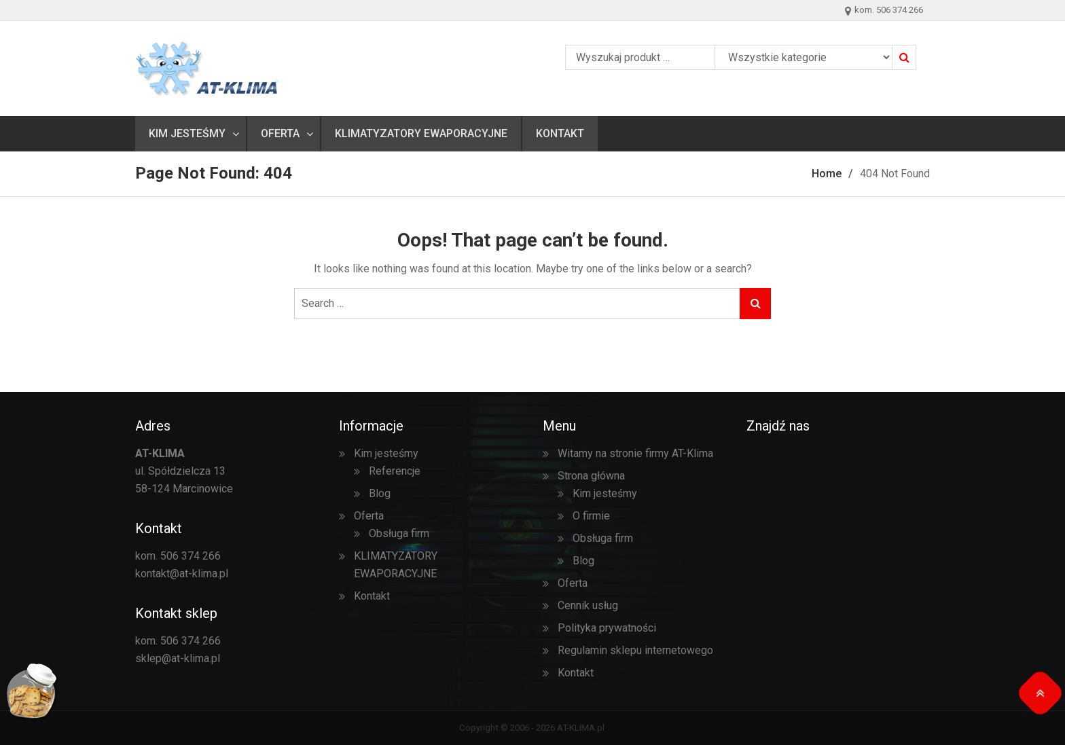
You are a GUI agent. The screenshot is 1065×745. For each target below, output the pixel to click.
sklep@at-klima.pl (177, 658)
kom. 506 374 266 (178, 555)
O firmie (591, 515)
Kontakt (560, 133)
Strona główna (591, 475)
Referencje (394, 471)
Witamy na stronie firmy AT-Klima (635, 453)
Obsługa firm (399, 533)
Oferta (280, 133)
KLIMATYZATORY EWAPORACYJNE (421, 133)
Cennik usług (588, 605)
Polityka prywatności (607, 627)
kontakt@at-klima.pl (181, 573)
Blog (380, 493)
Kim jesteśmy (187, 133)
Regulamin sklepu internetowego (635, 650)
